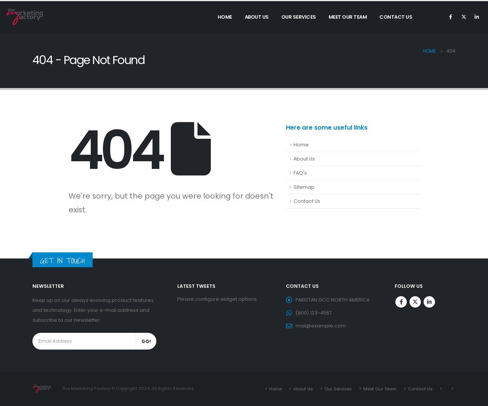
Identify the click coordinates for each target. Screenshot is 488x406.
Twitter (415, 302)
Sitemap (304, 187)
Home (225, 17)
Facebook (401, 302)
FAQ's (300, 173)
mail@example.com (320, 326)
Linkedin (429, 302)
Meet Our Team (348, 17)
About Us (257, 17)
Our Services (298, 17)
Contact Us (395, 17)
